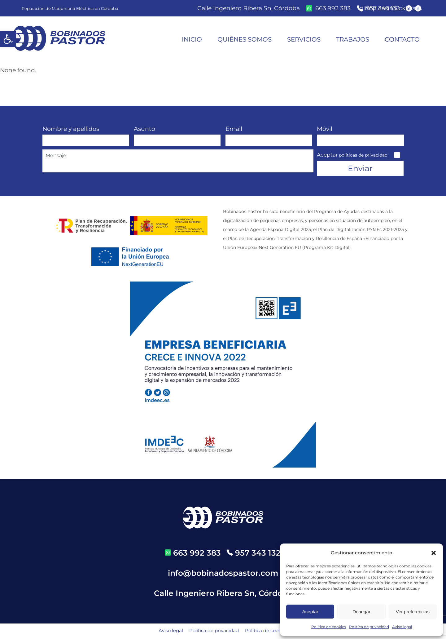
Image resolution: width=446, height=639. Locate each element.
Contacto (402, 39)
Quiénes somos (244, 39)
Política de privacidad (369, 626)
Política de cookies (328, 626)
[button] (8, 39)
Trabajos (352, 39)
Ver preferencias (413, 611)
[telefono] (254, 554)
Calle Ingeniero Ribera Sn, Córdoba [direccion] (248, 8)
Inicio (192, 39)
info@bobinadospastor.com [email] (223, 574)
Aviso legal (402, 626)
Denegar (361, 611)
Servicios (304, 39)
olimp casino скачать (391, 8)
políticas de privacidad (363, 155)
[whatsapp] (328, 8)
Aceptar (310, 611)
